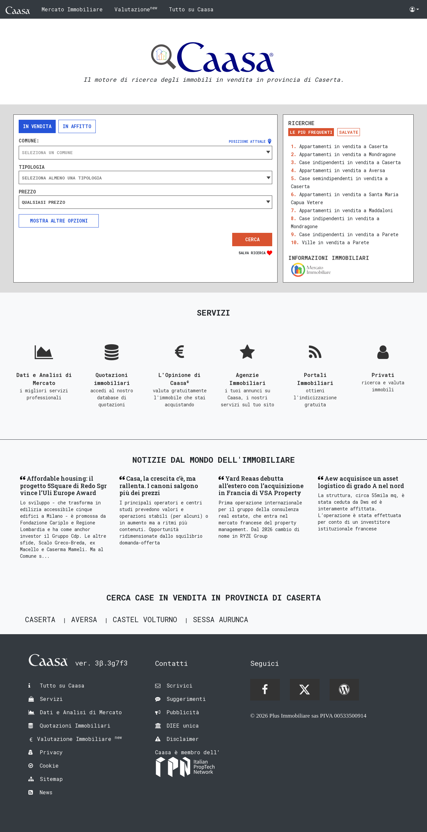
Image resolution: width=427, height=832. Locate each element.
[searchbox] (145, 178)
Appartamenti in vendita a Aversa (342, 170)
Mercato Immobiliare (72, 9)
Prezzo (27, 191)
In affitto (77, 126)
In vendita (37, 126)
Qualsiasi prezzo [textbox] (43, 202)
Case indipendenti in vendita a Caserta (350, 162)
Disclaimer (182, 738)
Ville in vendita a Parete (335, 242)
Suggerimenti (186, 698)
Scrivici (179, 685)
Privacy (51, 752)
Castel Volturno (145, 619)
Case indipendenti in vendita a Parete (348, 234)
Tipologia (31, 167)
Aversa (84, 619)
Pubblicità (182, 712)
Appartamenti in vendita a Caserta (343, 146)
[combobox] (145, 152)
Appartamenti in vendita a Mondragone (347, 154)
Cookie (49, 765)
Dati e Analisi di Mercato (81, 712)
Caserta (40, 619)
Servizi (51, 698)
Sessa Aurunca (220, 619)
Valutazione (135, 9)
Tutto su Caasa (191, 9)
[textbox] (145, 152)
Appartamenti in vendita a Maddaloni (346, 210)
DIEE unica (182, 725)
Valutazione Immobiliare (79, 738)
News (46, 792)
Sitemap (51, 778)
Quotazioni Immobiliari (75, 725)
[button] (414, 9)
